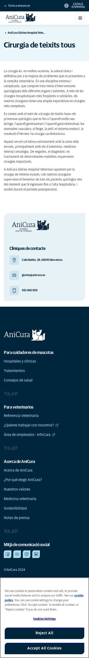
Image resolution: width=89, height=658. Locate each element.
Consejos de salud (18, 380)
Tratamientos (14, 371)
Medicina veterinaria (20, 499)
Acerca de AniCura (18, 470)
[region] (44, 617)
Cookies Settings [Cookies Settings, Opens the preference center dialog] (44, 618)
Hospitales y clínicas (20, 361)
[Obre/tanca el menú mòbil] (80, 18)
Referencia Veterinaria (21, 416)
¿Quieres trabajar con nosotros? (31, 425)
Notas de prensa (17, 518)
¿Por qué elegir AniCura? (23, 480)
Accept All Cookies (44, 648)
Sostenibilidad (15, 508)
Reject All (44, 633)
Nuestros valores (17, 489)
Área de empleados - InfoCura (29, 435)
